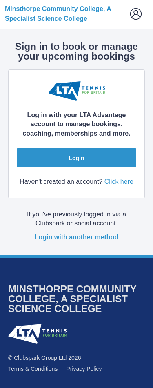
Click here (118, 181)
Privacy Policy (84, 369)
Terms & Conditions (33, 369)
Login (76, 158)
